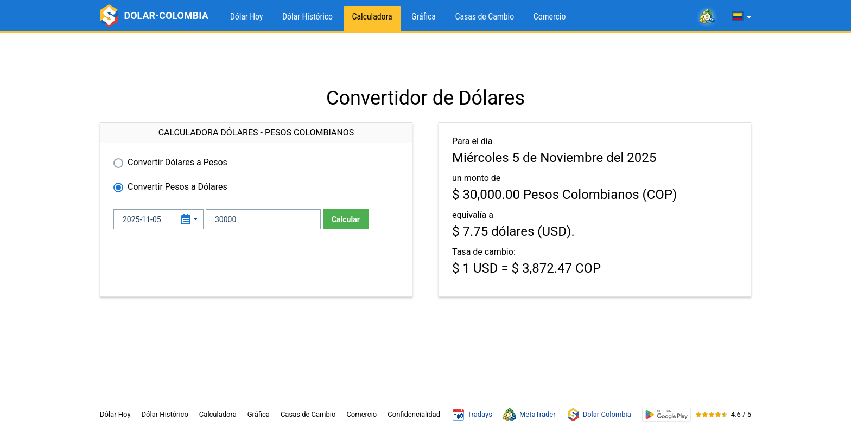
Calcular (346, 219)
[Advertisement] (425, 60)
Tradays (472, 414)
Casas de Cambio (484, 16)
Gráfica (423, 16)
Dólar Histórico (307, 16)
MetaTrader (529, 414)
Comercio (550, 16)
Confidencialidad (414, 414)
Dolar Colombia (599, 414)
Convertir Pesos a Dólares (177, 187)
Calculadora (372, 16)
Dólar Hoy (246, 16)
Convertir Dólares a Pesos (177, 162)
